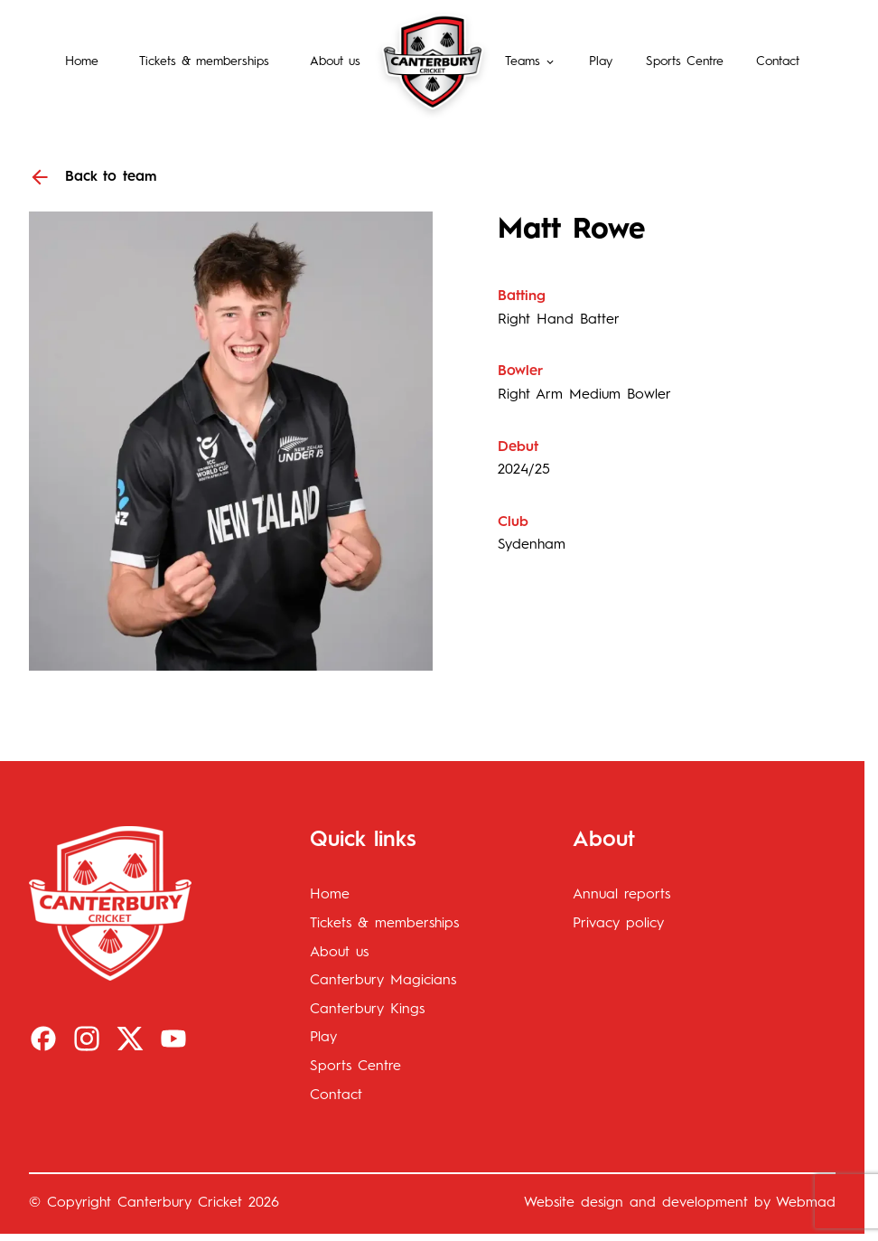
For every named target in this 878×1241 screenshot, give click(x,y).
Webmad (806, 1203)
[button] (530, 61)
